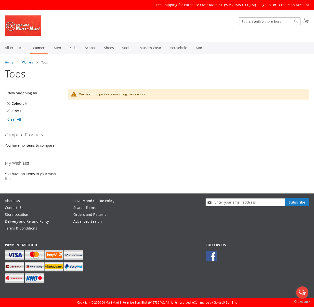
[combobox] (270, 21)
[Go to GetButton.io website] (302, 302)
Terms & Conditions (21, 228)
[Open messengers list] (302, 292)
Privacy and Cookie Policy (93, 200)
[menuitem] (14, 47)
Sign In (265, 4)
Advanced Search (87, 221)
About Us (12, 200)
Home (9, 62)
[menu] (157, 48)
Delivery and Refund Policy (27, 221)
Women (27, 62)
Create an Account (294, 4)
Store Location (16, 214)
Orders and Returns (89, 214)
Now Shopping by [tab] (22, 93)
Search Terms (84, 207)
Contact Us (14, 207)
